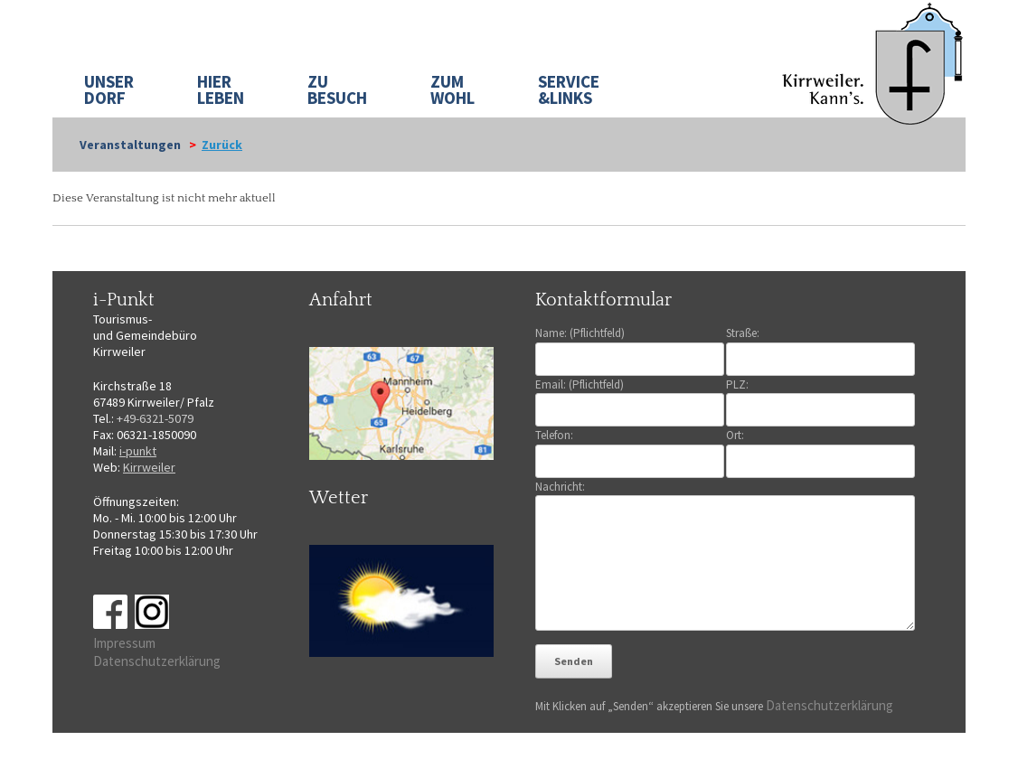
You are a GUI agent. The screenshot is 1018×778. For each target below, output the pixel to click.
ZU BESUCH (337, 89)
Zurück (222, 144)
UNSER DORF (109, 89)
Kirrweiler (149, 467)
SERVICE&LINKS (568, 89)
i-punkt (137, 451)
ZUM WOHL (452, 89)
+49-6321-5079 (155, 418)
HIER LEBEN (220, 89)
